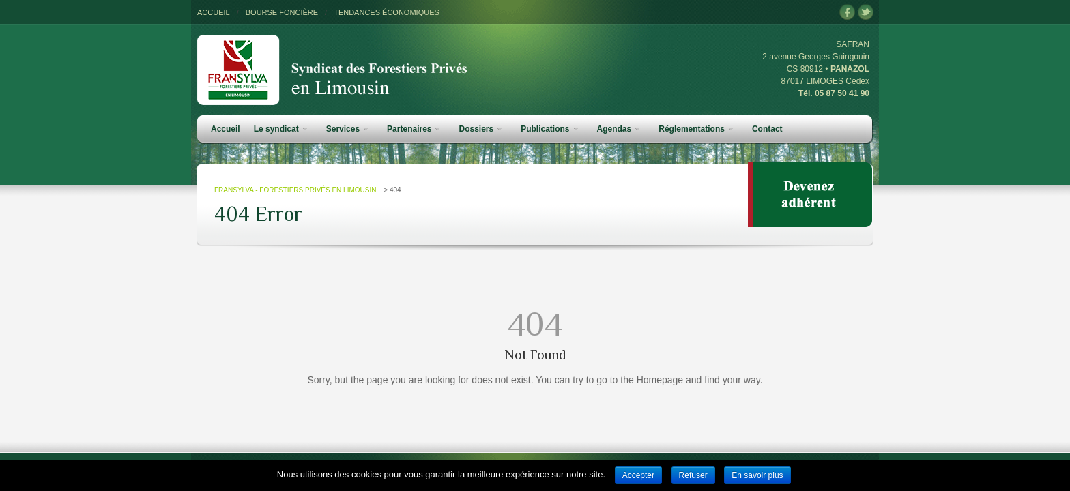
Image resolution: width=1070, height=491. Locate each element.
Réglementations (696, 129)
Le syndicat (281, 129)
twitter (865, 12)
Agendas (619, 129)
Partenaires (413, 129)
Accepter (638, 475)
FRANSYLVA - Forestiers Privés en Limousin (295, 190)
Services (347, 129)
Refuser (693, 475)
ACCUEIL (213, 12)
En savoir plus (757, 475)
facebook (847, 12)
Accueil (225, 129)
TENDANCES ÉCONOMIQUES (386, 12)
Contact (767, 129)
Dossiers (480, 129)
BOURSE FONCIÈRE (282, 12)
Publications (549, 129)
